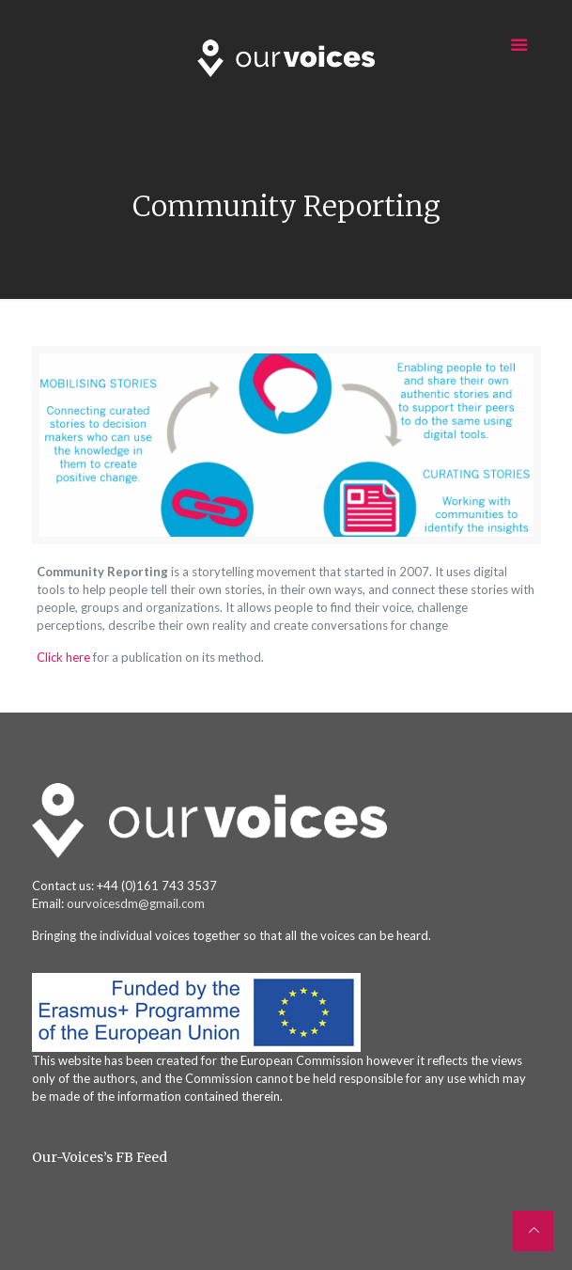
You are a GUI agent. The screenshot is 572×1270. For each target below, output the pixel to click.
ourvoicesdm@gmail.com (136, 903)
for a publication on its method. (180, 657)
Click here (65, 657)
